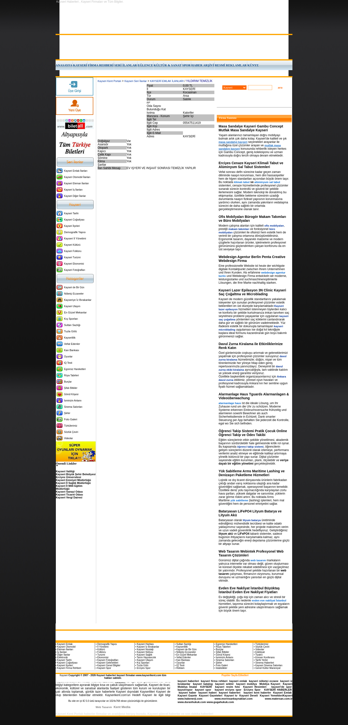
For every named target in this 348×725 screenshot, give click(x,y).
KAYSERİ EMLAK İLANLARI (167, 81)
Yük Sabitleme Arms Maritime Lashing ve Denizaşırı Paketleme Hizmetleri (252, 473)
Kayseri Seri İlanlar (135, 81)
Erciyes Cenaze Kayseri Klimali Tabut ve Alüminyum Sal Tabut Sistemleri (251, 165)
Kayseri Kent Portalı (109, 81)
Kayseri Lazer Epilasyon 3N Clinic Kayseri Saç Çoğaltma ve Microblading (252, 292)
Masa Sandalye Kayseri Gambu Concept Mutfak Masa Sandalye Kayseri (251, 128)
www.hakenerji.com (190, 698)
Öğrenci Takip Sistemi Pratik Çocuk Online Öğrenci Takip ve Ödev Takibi (253, 433)
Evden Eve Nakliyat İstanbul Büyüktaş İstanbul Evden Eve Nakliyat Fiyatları (249, 590)
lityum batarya (252, 520)
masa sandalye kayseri (233, 142)
